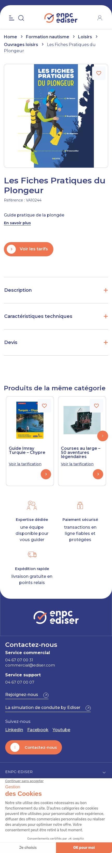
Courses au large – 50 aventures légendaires (80, 452)
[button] (102, 436)
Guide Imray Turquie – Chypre (27, 450)
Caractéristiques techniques (38, 316)
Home (10, 36)
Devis (10, 342)
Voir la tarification (25, 464)
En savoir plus (17, 223)
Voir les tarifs (34, 248)
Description (18, 290)
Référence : (14, 200)
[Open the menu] (12, 18)
